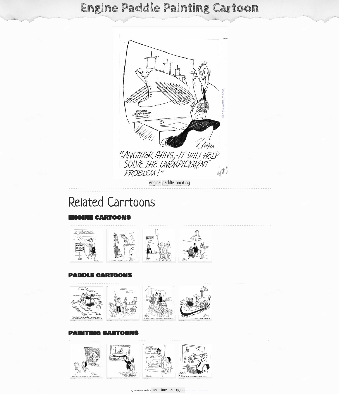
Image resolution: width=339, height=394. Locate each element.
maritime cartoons (168, 390)
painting (183, 183)
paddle (168, 183)
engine (155, 183)
